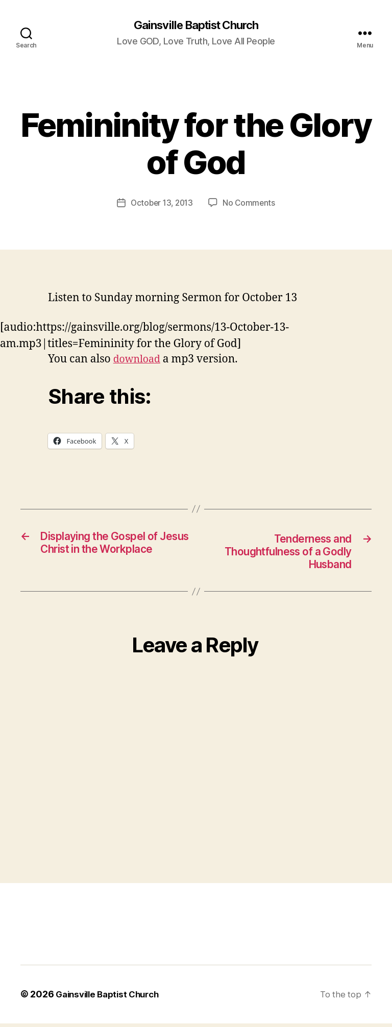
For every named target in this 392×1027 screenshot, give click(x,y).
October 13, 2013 (161, 204)
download (138, 360)
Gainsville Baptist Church (195, 25)
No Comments (251, 204)
